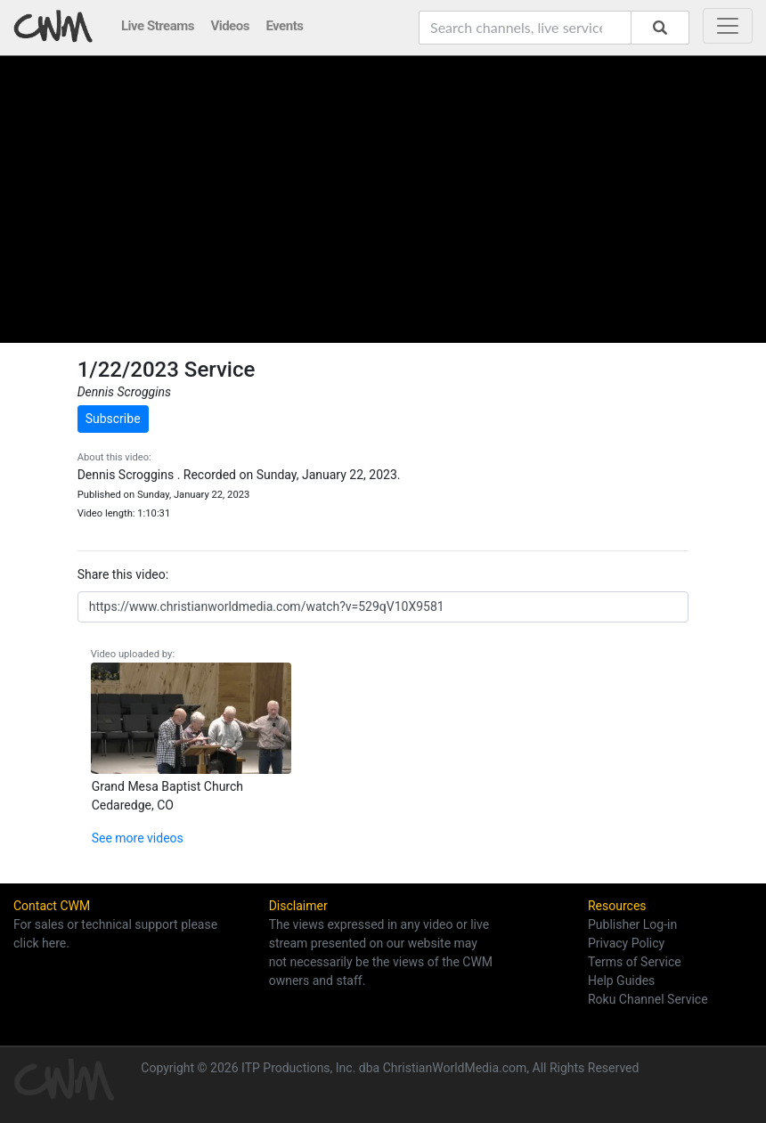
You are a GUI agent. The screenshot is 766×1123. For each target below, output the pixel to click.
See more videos (137, 838)
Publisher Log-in (632, 924)
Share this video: (122, 574)
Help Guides (621, 980)
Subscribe (113, 418)
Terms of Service (634, 962)
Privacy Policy (626, 943)
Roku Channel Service (648, 999)
